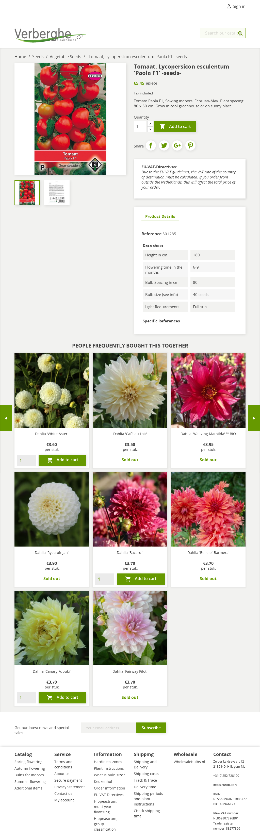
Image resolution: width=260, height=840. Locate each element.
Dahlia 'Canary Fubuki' (52, 671)
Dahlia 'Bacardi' (130, 552)
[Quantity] (140, 126)
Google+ (177, 145)
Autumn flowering (29, 768)
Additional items (28, 788)
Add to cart (175, 126)
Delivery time (145, 786)
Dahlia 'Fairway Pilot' (129, 671)
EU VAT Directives (109, 794)
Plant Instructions (109, 768)
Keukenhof (103, 781)
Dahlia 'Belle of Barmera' (208, 552)
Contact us (63, 793)
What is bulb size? (109, 774)
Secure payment (68, 780)
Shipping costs (146, 773)
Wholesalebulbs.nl (189, 761)
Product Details (160, 216)
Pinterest (190, 145)
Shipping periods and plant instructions (148, 798)
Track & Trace (145, 780)
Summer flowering (30, 781)
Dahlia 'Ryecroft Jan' (52, 552)
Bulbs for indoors (29, 774)
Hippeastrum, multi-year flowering (105, 806)
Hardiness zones (108, 761)
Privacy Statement (69, 786)
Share (151, 145)
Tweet (164, 145)
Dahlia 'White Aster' (51, 434)
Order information (109, 788)
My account (64, 800)
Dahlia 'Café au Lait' (130, 434)
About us (62, 773)
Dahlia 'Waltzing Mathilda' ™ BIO (208, 434)
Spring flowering (28, 761)
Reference (151, 233)
